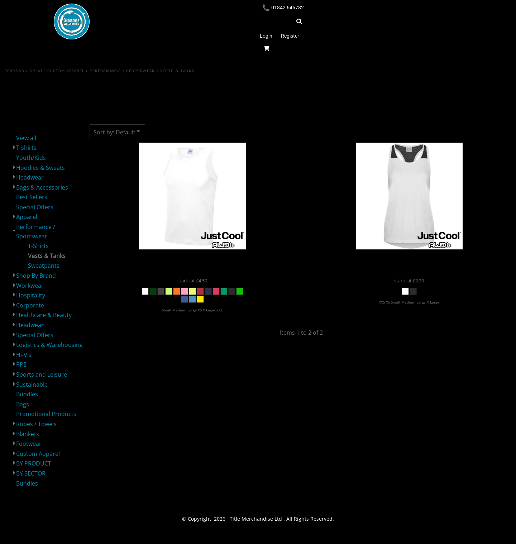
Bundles (27, 394)
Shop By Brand (36, 276)
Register (290, 36)
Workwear (30, 286)
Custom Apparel (38, 454)
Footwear (29, 444)
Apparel (26, 217)
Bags (22, 404)
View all (26, 138)
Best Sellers (31, 197)
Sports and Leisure (41, 374)
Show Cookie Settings (258, 537)
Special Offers (34, 207)
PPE (21, 364)
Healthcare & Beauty (44, 315)
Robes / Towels (36, 424)
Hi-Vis (24, 355)
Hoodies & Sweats (40, 168)
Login (266, 36)
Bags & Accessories (42, 187)
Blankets (27, 434)
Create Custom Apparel (57, 70)
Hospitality (30, 295)
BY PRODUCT (33, 463)
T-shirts (26, 148)
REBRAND (14, 70)
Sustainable (32, 384)
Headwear (30, 177)
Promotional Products (46, 414)
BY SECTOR (31, 473)
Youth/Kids (31, 158)
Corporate (30, 305)
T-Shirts (38, 246)
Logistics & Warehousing (49, 345)
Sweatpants (43, 265)
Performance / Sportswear (122, 70)
